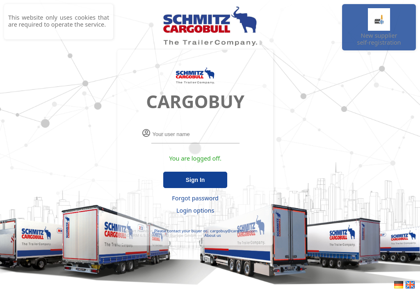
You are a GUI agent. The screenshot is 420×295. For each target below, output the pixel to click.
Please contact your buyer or (180, 231)
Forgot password (195, 198)
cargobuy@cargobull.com (233, 231)
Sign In (195, 180)
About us (212, 235)
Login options (195, 210)
